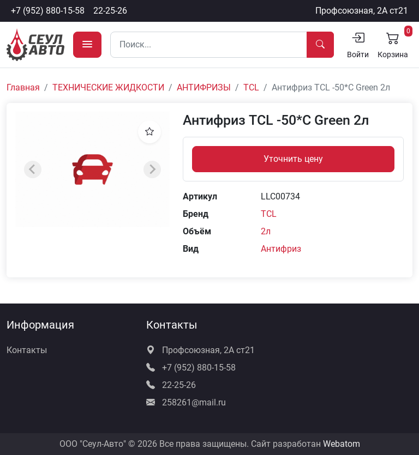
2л (266, 231)
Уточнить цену (293, 159)
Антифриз (281, 249)
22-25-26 (110, 10)
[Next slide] (152, 169)
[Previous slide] (32, 169)
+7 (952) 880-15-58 (48, 10)
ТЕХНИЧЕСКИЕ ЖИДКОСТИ (108, 87)
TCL (251, 87)
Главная (23, 87)
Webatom (341, 444)
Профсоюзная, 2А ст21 (361, 10)
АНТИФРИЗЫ (204, 87)
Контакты (27, 350)
